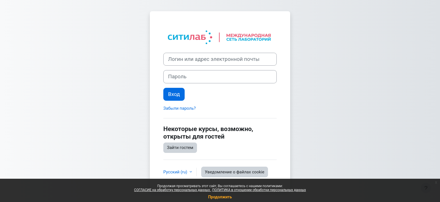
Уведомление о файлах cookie (234, 172)
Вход (174, 94)
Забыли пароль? (179, 108)
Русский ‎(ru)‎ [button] (175, 172)
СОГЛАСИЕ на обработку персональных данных (172, 190)
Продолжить (220, 197)
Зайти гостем (180, 147)
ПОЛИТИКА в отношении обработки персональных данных (259, 190)
